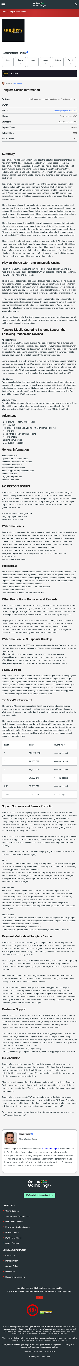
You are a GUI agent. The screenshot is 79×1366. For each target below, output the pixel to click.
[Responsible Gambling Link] (14, 1277)
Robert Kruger (17, 83)
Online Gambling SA (50, 1149)
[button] (3, 4)
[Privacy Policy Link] (10, 1261)
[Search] (76, 4)
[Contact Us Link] (9, 1255)
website (51, 1291)
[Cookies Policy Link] (10, 1266)
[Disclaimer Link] (9, 1271)
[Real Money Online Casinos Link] (16, 1227)
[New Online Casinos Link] (13, 1221)
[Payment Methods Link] (12, 1238)
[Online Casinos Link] (11, 1211)
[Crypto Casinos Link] (11, 1243)
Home (4, 12)
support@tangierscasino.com (65, 110)
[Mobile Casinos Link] (11, 1232)
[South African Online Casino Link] (16, 1216)
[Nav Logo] (39, 4)
